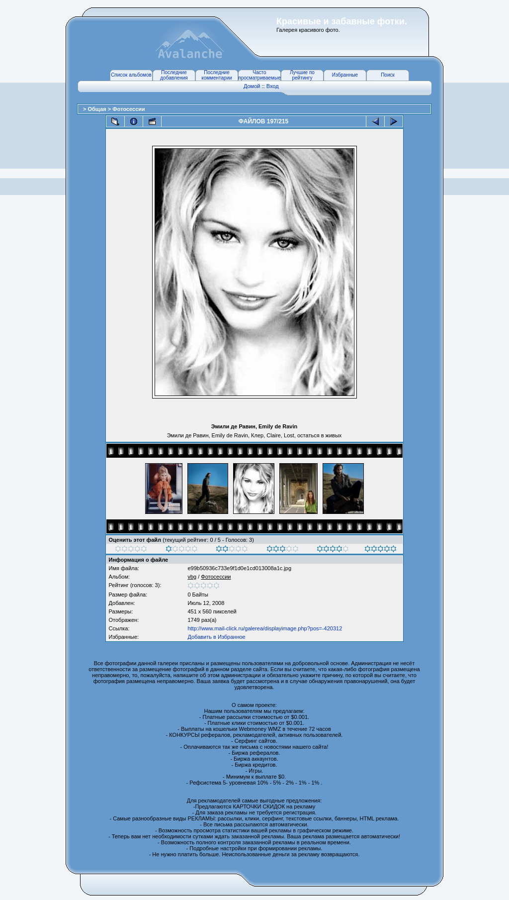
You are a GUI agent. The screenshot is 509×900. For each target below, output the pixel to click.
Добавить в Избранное (216, 637)
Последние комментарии (216, 75)
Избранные (345, 75)
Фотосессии (128, 109)
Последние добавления (173, 75)
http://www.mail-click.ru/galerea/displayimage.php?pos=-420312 (264, 628)
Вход (272, 86)
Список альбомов (131, 75)
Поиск (388, 75)
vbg (191, 577)
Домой (252, 86)
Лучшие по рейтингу (302, 75)
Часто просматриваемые (259, 75)
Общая (97, 109)
